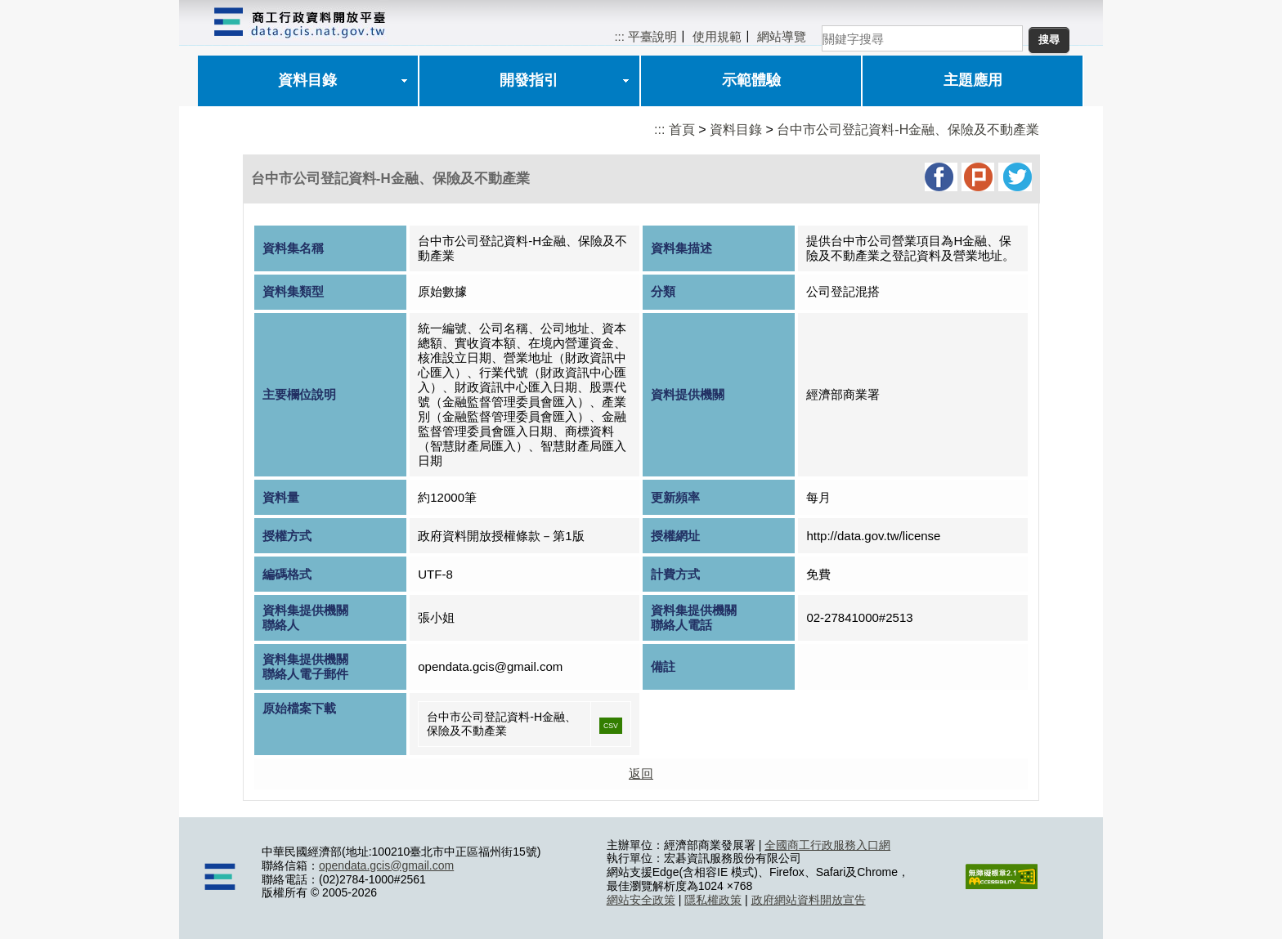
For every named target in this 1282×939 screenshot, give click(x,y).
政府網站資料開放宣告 (808, 899)
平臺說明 (652, 36)
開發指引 (529, 80)
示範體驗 (751, 80)
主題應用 (973, 80)
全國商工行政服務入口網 (827, 845)
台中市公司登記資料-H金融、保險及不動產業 (908, 129)
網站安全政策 (641, 899)
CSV (610, 726)
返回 (641, 773)
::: (619, 36)
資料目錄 (307, 80)
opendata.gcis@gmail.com (386, 865)
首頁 (682, 129)
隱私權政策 (713, 899)
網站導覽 (781, 36)
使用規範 (717, 36)
